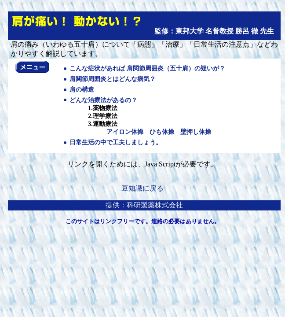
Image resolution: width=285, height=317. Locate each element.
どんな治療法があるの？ (103, 100)
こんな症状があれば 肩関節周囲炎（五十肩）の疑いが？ (147, 68)
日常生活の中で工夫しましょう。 (115, 142)
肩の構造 (81, 89)
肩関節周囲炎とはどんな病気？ (112, 79)
